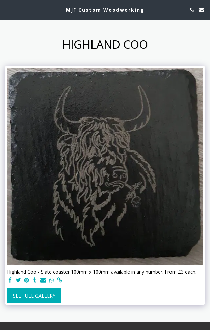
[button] (7, 10)
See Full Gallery (34, 295)
